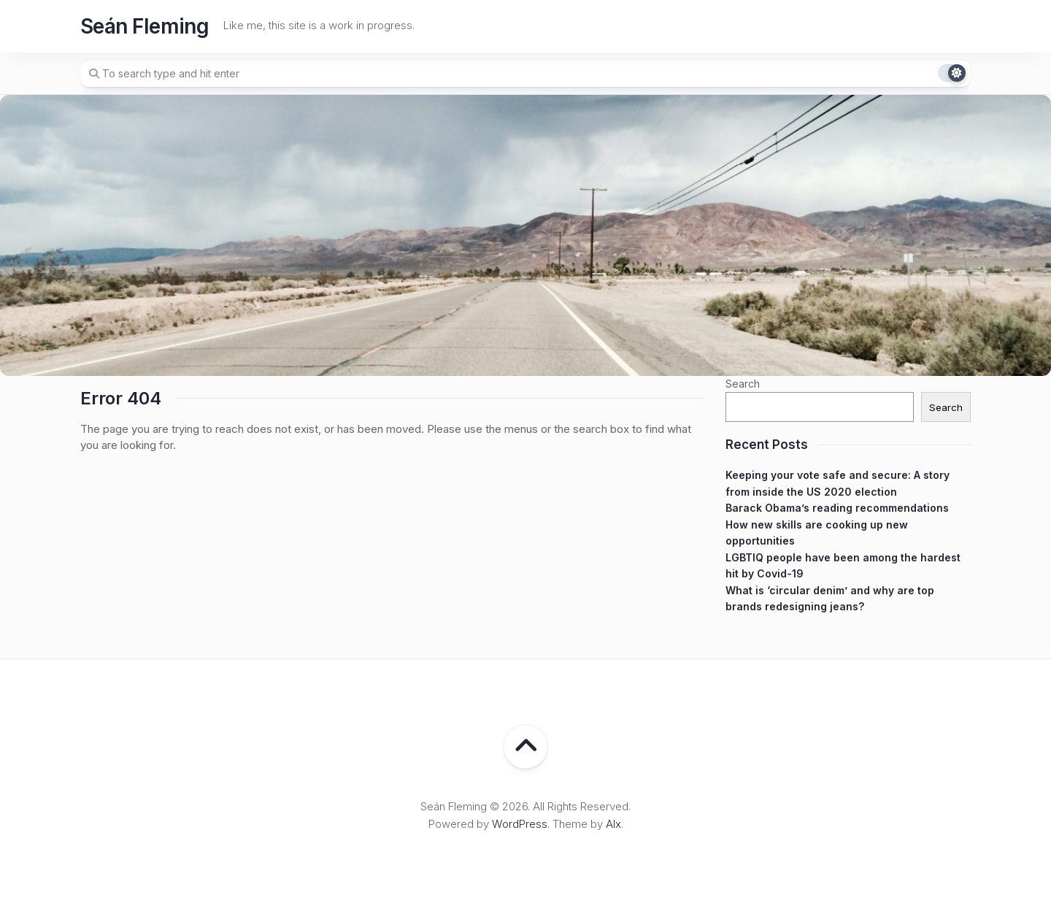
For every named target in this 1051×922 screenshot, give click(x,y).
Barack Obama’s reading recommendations (837, 508)
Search (742, 383)
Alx (613, 824)
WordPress (519, 824)
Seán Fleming (144, 26)
